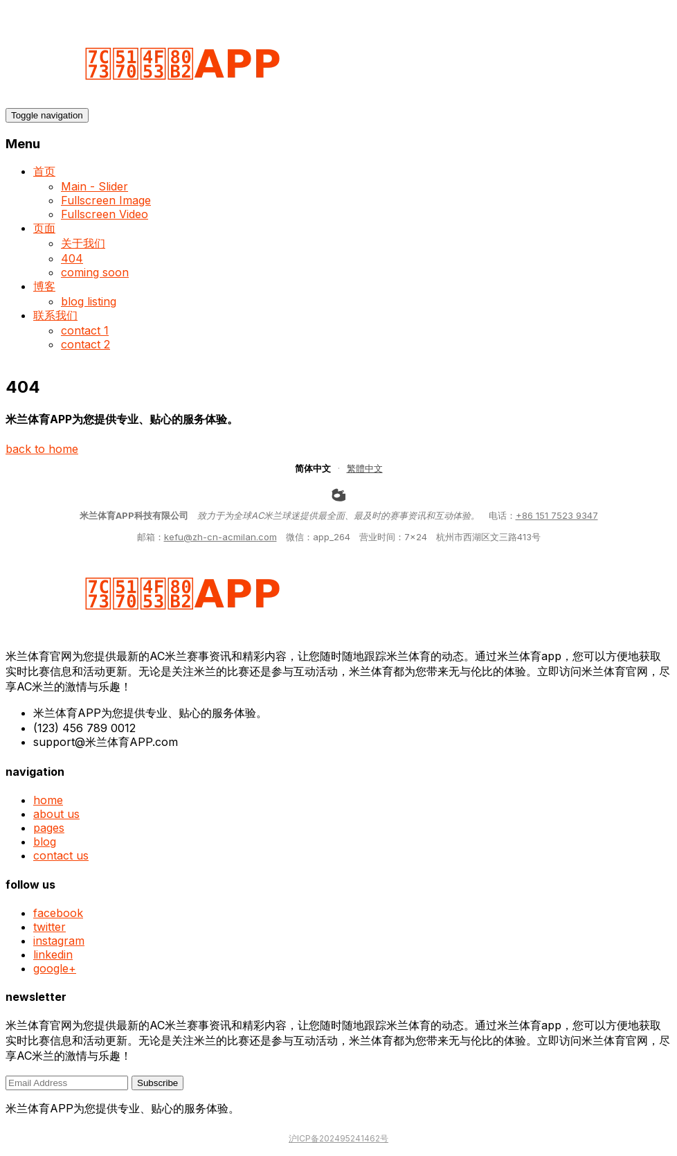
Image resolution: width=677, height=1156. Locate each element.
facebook (58, 913)
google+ (54, 968)
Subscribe (157, 1083)
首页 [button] (44, 171)
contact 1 (85, 330)
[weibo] (338, 494)
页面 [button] (44, 228)
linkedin (53, 954)
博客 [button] (44, 286)
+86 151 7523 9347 (557, 515)
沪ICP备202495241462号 (338, 1138)
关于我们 (83, 243)
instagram (58, 941)
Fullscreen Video (104, 214)
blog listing (88, 301)
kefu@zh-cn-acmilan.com (220, 536)
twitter (49, 927)
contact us (61, 855)
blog (44, 841)
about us (56, 814)
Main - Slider (94, 186)
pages (48, 828)
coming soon (95, 272)
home (48, 800)
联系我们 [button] (55, 315)
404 (72, 258)
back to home (42, 449)
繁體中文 (365, 468)
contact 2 (85, 344)
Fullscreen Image (106, 200)
